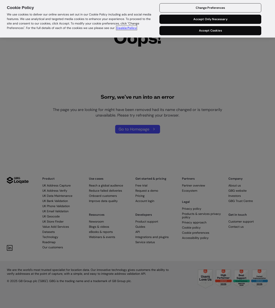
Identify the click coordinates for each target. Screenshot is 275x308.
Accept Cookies (210, 30)
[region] (137, 19)
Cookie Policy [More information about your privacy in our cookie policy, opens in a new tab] (126, 28)
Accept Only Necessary (210, 19)
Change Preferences (210, 8)
